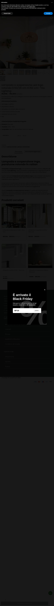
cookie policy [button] (32, 6)
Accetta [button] (48, 13)
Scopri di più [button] (7, 13)
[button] (52, 2)
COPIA (36, 310)
